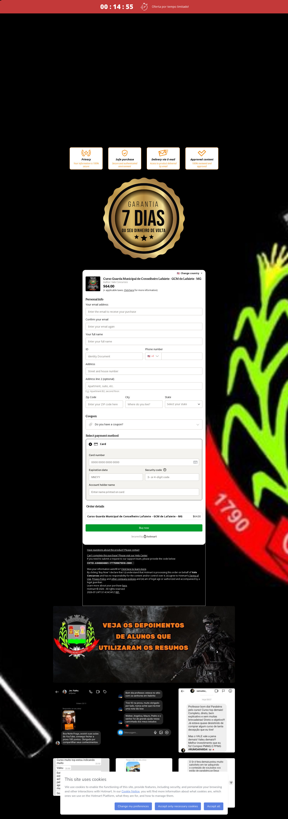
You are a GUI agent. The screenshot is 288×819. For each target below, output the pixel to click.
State (168, 397)
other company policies (123, 579)
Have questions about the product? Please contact (113, 550)
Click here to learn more (133, 569)
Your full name (94, 334)
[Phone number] (181, 356)
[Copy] (110, 563)
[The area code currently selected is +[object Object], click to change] (153, 356)
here (124, 585)
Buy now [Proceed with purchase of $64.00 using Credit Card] (144, 527)
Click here (129, 290)
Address (90, 364)
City (127, 397)
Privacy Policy (99, 579)
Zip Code (91, 397)
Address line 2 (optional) (100, 379)
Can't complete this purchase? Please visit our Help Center (117, 555)
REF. (118, 592)
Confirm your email (97, 319)
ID (87, 349)
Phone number (154, 349)
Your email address (97, 304)
